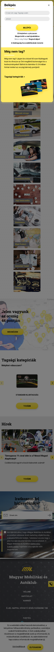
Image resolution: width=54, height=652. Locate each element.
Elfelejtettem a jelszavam (27, 33)
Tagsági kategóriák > (14, 76)
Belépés (27, 28)
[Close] (48, 4)
